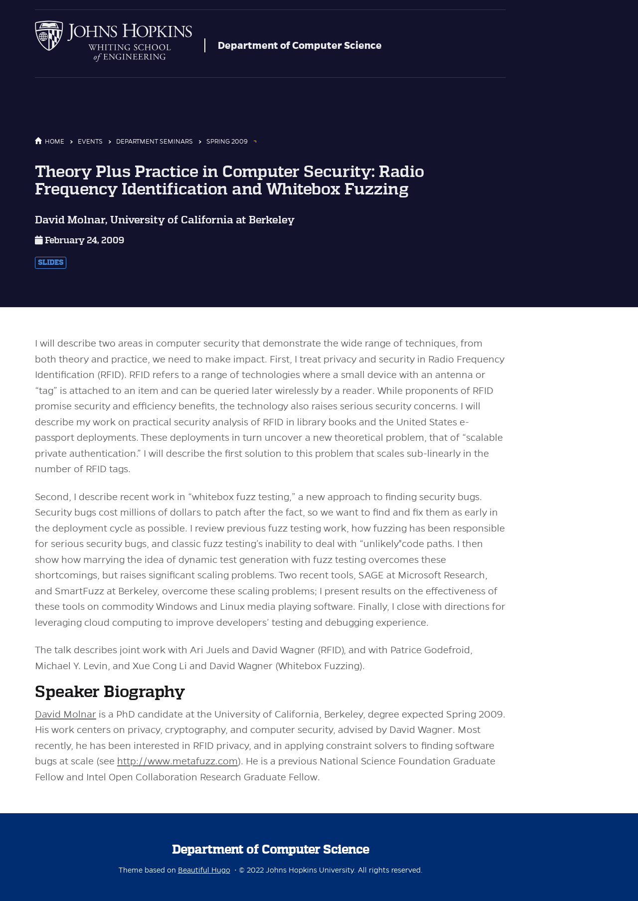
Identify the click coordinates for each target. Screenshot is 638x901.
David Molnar (65, 714)
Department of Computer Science (300, 45)
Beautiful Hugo (204, 870)
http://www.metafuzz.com (177, 761)
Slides (50, 262)
